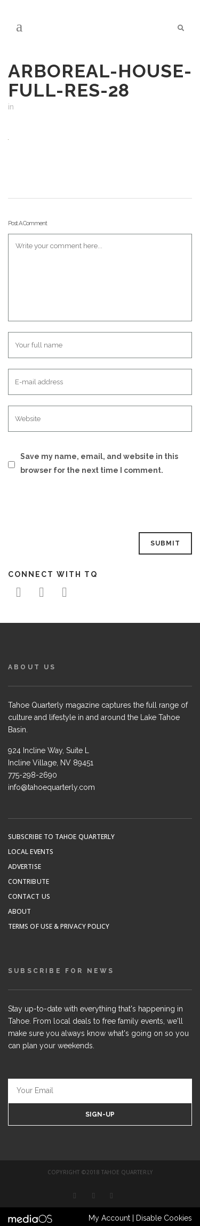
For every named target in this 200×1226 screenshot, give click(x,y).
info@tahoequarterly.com (51, 787)
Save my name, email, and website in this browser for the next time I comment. (99, 463)
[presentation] (81, 505)
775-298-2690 (32, 775)
